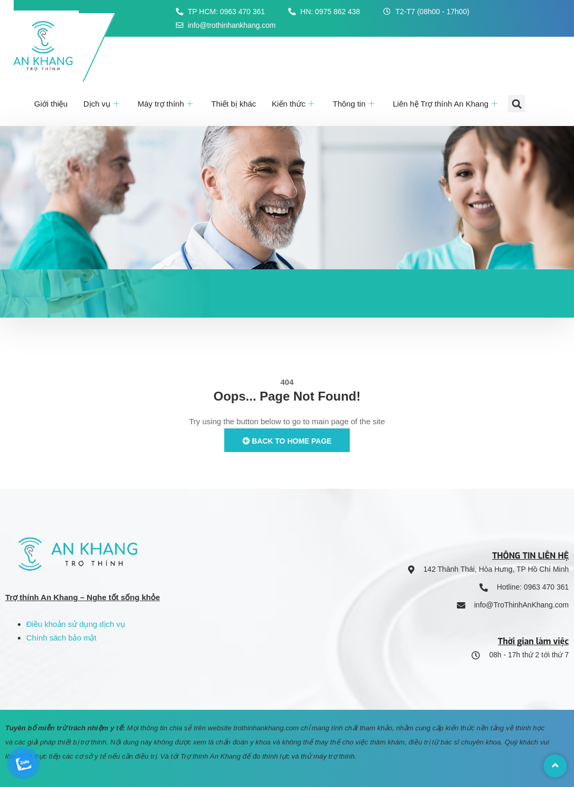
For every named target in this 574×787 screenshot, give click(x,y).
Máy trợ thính (166, 103)
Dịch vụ (103, 103)
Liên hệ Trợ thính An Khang (446, 103)
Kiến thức (294, 103)
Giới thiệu (51, 103)
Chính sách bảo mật (61, 637)
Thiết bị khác (233, 103)
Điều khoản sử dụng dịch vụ (75, 624)
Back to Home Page (287, 441)
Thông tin (354, 103)
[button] (516, 103)
